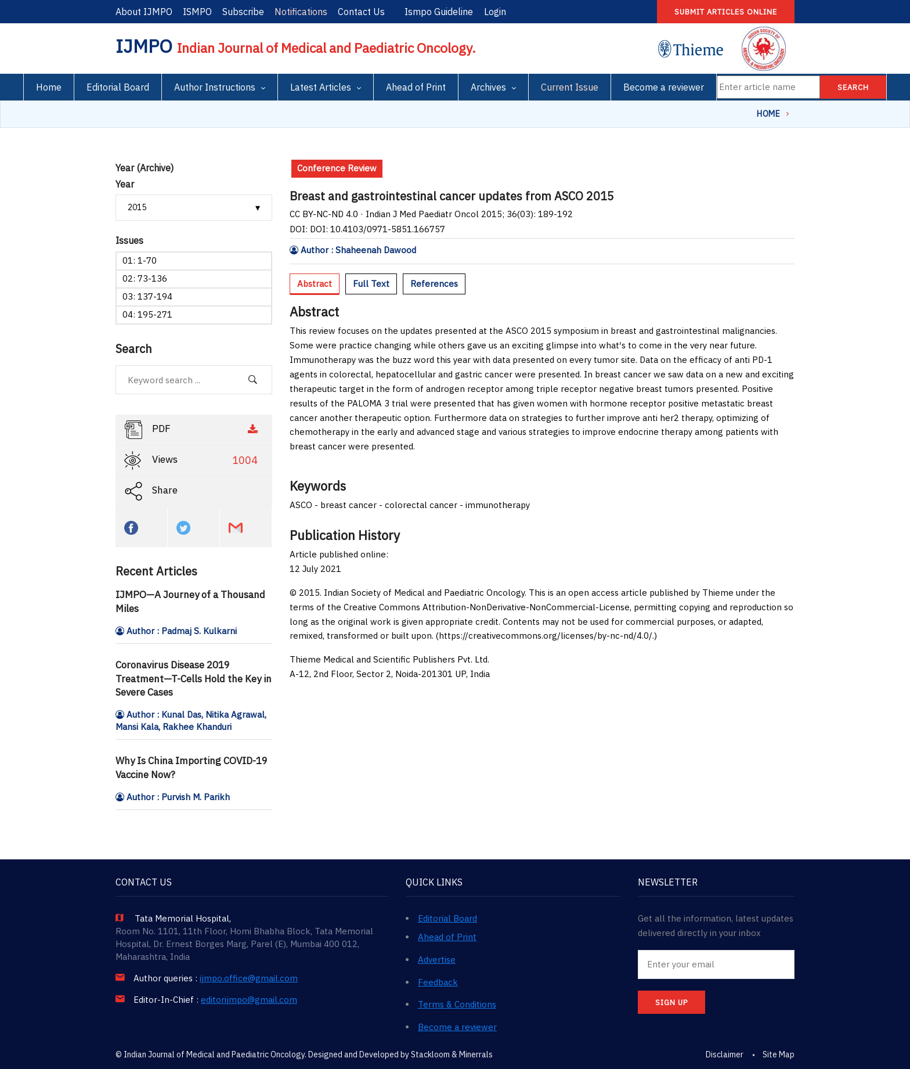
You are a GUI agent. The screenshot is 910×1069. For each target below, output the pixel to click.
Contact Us (361, 11)
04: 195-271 (147, 314)
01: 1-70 (139, 260)
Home (49, 87)
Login (495, 11)
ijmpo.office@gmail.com (249, 978)
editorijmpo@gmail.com (249, 1000)
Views (192, 460)
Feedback (438, 982)
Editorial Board (117, 87)
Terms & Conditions (457, 1004)
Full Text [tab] (371, 283)
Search (853, 87)
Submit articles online (725, 12)
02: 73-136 (144, 278)
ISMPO (197, 11)
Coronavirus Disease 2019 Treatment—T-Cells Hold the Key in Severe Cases (193, 678)
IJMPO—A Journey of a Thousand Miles (190, 601)
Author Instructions (214, 87)
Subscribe (243, 11)
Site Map (779, 1054)
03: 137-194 (147, 296)
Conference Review (337, 168)
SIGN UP (671, 1002)
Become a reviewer (663, 87)
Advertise (437, 959)
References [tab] (434, 283)
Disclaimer (724, 1054)
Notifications (301, 11)
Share (151, 491)
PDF (192, 429)
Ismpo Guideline (439, 11)
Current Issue (569, 87)
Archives (488, 87)
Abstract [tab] (314, 283)
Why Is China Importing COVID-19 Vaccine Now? (191, 767)
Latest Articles (320, 87)
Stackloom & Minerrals (452, 1054)
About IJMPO (143, 11)
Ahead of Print (416, 87)
